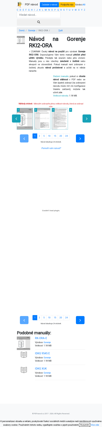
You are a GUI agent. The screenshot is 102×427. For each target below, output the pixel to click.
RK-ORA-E (41, 338)
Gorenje (31, 30)
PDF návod (27, 5)
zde (60, 92)
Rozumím (84, 425)
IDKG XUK (41, 368)
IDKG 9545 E (42, 353)
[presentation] (15, 118)
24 (66, 136)
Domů (22, 30)
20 (61, 136)
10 (49, 136)
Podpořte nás (67, 4)
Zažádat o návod (49, 4)
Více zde (95, 425)
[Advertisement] (51, 292)
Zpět (60, 30)
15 (55, 136)
